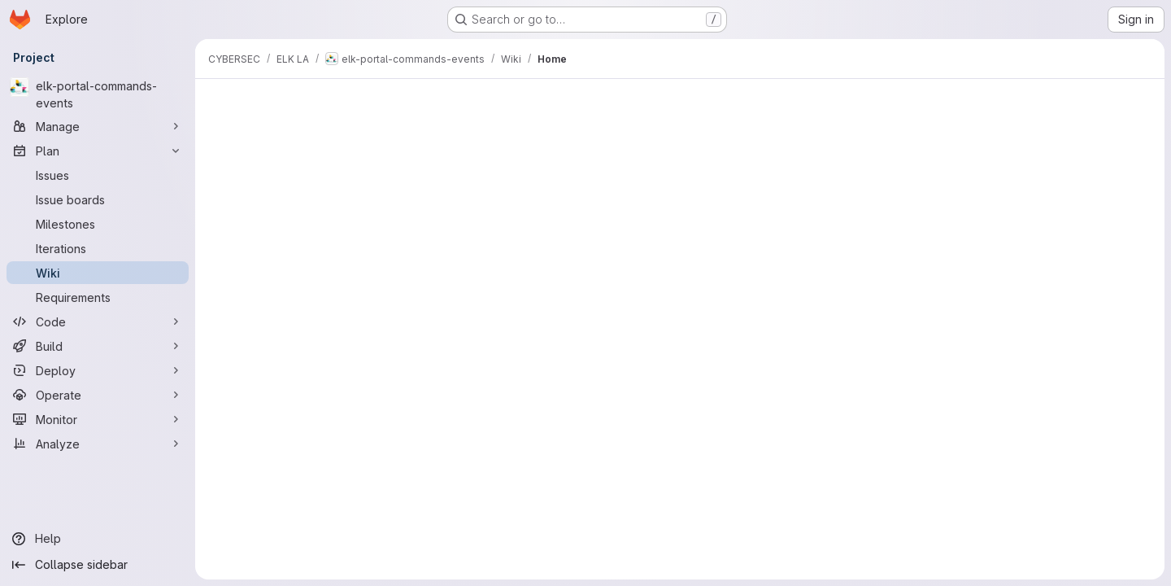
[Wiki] (98, 272)
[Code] (98, 321)
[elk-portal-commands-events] (98, 94)
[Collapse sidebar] (98, 564)
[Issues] (98, 175)
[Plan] (98, 150)
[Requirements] (98, 297)
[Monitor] (98, 419)
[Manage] (98, 126)
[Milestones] (98, 223)
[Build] (98, 346)
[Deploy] (98, 370)
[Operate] (98, 394)
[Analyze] (98, 443)
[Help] (98, 538)
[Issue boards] (98, 199)
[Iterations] (98, 248)
